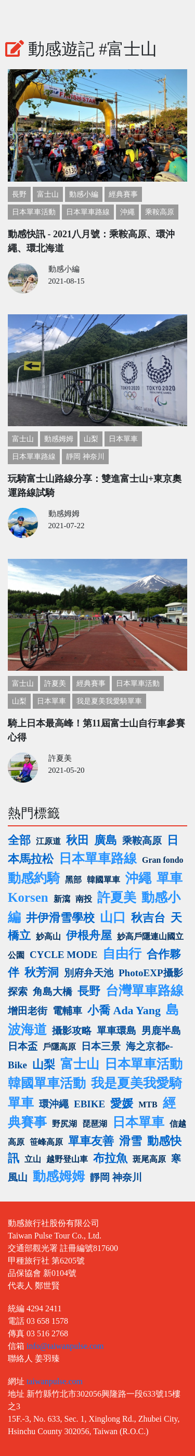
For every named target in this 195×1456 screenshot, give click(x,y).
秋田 (77, 840)
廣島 (105, 840)
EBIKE (89, 1104)
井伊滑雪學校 (60, 917)
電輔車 (67, 1010)
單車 (170, 878)
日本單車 (123, 439)
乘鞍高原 (159, 212)
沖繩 (127, 212)
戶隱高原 (59, 1046)
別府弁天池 (88, 972)
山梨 (91, 439)
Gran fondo (163, 859)
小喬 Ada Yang (124, 1010)
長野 (19, 194)
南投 (83, 899)
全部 (19, 840)
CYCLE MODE (63, 954)
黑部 (73, 879)
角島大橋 (52, 991)
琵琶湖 (94, 1123)
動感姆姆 (58, 439)
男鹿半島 (161, 1030)
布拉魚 (110, 1158)
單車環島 (116, 1030)
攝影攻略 (72, 1030)
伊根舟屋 (89, 935)
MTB (147, 1104)
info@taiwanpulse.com (65, 1346)
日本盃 (22, 1046)
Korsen (28, 897)
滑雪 (130, 1140)
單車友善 (91, 1140)
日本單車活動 (34, 212)
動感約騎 (34, 878)
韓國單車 (103, 879)
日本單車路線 (88, 212)
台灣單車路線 (145, 991)
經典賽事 (123, 194)
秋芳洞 (41, 972)
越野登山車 (67, 1159)
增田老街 (27, 1010)
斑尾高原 (149, 1159)
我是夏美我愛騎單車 (109, 701)
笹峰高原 (46, 1142)
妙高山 (48, 936)
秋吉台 (148, 917)
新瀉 (62, 899)
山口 (113, 917)
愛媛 (121, 1103)
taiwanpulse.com (55, 1381)
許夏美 (55, 683)
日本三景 (101, 1046)
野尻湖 (64, 1123)
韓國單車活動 (47, 1083)
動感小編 (83, 194)
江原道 (48, 841)
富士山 (48, 194)
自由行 (121, 954)
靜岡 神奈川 (85, 457)
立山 (32, 1159)
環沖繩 (54, 1104)
